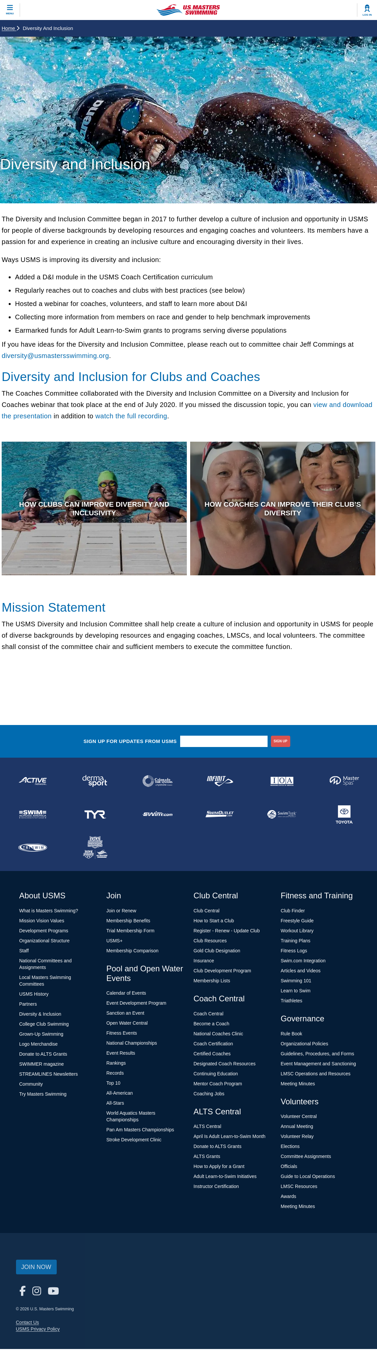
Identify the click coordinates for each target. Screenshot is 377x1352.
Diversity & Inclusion (40, 1017)
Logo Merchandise (38, 1047)
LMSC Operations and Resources (315, 1076)
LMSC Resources (299, 1189)
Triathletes (291, 1003)
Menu (10, 13)
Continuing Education (216, 1076)
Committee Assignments (306, 1159)
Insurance (204, 963)
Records (115, 1076)
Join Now (36, 1270)
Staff (24, 953)
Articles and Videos (301, 973)
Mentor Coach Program (218, 1086)
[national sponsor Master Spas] (344, 784)
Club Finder (293, 913)
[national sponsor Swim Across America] (32, 817)
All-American (119, 1096)
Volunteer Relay (297, 1139)
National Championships (131, 1046)
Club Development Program (222, 973)
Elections (290, 1149)
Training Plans (295, 943)
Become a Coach (211, 1026)
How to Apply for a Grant (219, 1169)
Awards (288, 1199)
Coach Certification (213, 1046)
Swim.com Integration (303, 963)
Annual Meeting (297, 1129)
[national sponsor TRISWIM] (32, 851)
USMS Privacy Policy (38, 1332)
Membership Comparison (132, 953)
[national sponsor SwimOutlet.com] (219, 817)
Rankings (116, 1066)
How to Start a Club (214, 923)
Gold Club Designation (217, 953)
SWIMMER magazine (41, 1067)
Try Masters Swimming (43, 1097)
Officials (289, 1169)
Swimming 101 (296, 983)
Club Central (207, 913)
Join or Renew (121, 913)
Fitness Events (121, 1036)
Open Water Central (127, 1026)
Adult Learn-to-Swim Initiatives (225, 1179)
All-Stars (115, 1106)
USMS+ (114, 943)
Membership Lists (212, 983)
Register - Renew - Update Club (227, 933)
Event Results (120, 1056)
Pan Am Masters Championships (140, 1133)
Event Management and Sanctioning (318, 1066)
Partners (28, 1007)
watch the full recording (131, 416)
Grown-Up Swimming (41, 1037)
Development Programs (43, 933)
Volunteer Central (299, 1119)
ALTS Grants (207, 1159)
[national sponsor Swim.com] (157, 817)
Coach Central (209, 1016)
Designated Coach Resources (225, 1066)
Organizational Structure (44, 943)
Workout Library (297, 933)
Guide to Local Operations (308, 1179)
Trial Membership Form (130, 933)
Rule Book (291, 1036)
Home (10, 28)
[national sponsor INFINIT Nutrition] (219, 784)
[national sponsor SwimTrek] (282, 817)
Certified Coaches (212, 1056)
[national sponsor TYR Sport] (95, 817)
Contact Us (27, 1325)
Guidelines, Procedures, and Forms (317, 1056)
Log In (367, 14)
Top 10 (113, 1086)
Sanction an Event (125, 1016)
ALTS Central (207, 1129)
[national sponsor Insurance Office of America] (282, 784)
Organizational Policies (304, 1046)
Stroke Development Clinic (133, 1143)
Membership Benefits (128, 923)
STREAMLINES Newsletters (48, 1077)
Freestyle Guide (297, 923)
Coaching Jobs (209, 1096)
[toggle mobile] (10, 10)
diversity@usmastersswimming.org (55, 355)
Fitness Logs (294, 953)
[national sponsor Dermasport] (95, 784)
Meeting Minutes (298, 1086)
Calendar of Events (126, 996)
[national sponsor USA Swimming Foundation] (95, 851)
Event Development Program (136, 1006)
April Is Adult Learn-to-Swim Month (230, 1139)
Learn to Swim (295, 993)
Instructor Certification (216, 1189)
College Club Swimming (44, 1027)
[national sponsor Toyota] (344, 817)
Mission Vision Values (41, 923)
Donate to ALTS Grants (43, 1057)
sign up (280, 744)
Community (31, 1087)
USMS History (34, 997)
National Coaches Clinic (218, 1036)
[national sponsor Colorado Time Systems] (157, 784)
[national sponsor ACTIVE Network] (32, 784)
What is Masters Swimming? (48, 913)
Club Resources (210, 943)
